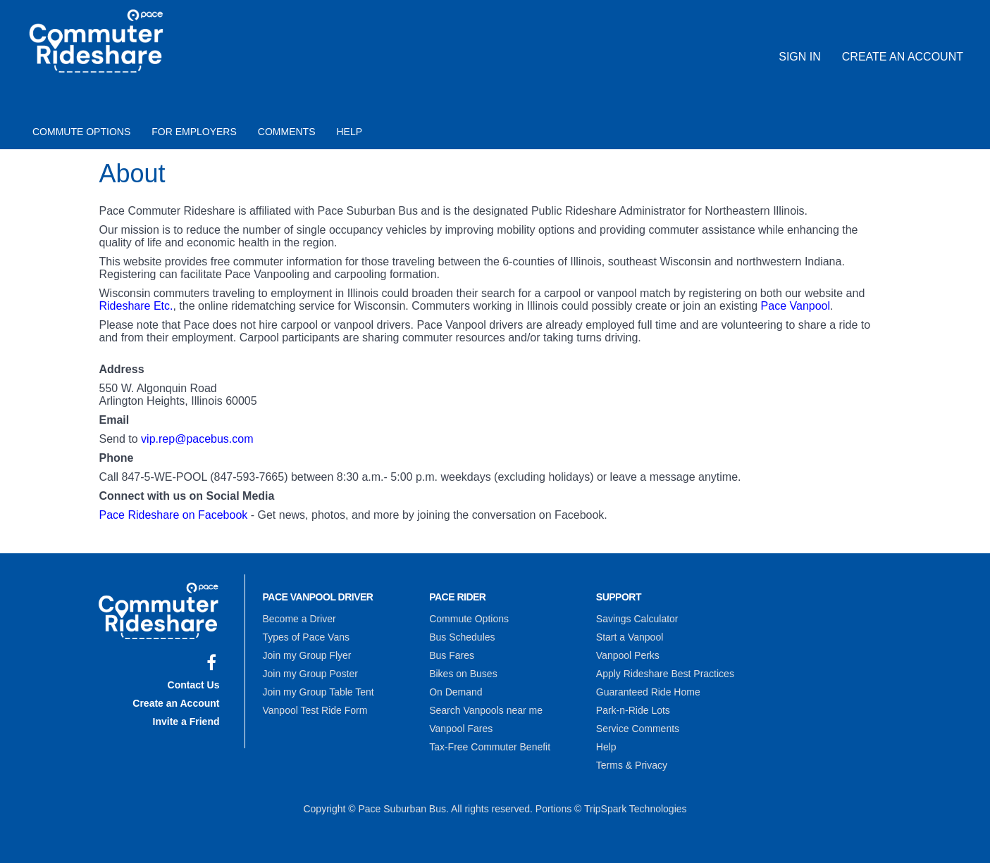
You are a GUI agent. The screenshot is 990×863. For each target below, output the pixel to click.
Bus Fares (451, 655)
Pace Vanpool (795, 306)
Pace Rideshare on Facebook (173, 515)
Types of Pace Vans (306, 637)
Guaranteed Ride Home (648, 692)
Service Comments (637, 728)
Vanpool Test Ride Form (315, 710)
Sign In (800, 57)
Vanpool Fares (461, 728)
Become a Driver (299, 618)
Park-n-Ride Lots (633, 710)
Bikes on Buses (463, 673)
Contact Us (194, 685)
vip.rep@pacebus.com (197, 439)
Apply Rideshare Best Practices (665, 673)
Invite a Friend (186, 721)
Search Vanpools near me (486, 710)
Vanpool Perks (628, 655)
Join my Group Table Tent (318, 692)
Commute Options (81, 131)
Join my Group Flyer (307, 655)
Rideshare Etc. (136, 306)
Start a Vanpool (629, 637)
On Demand (455, 692)
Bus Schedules (462, 637)
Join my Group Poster (310, 673)
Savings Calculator (637, 618)
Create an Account (902, 57)
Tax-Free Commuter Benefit (489, 746)
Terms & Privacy (631, 765)
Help (350, 131)
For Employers (194, 131)
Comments (287, 131)
